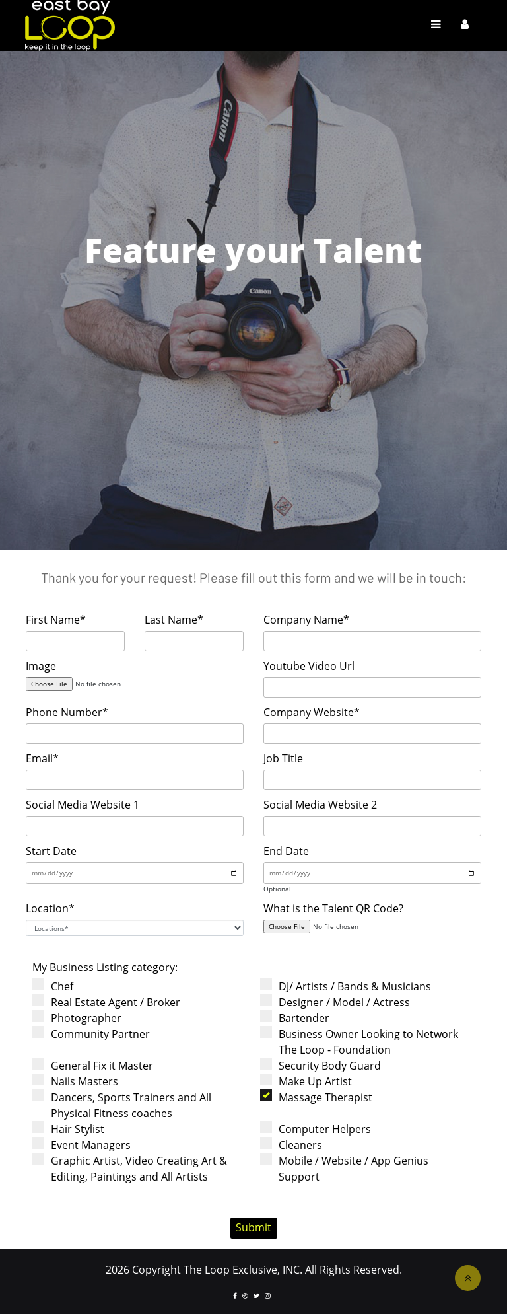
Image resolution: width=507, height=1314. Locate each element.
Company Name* (306, 619)
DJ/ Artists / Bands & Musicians (350, 986)
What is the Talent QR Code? (333, 908)
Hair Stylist (72, 1128)
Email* (42, 758)
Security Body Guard (325, 1065)
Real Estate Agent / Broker (110, 1001)
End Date (286, 851)
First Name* (56, 619)
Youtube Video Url (309, 666)
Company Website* (311, 712)
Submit (253, 1227)
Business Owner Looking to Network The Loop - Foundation (363, 1041)
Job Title (283, 758)
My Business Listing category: (105, 967)
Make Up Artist (310, 1081)
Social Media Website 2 (320, 804)
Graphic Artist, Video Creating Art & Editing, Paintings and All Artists (134, 1168)
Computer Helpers (320, 1128)
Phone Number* (67, 712)
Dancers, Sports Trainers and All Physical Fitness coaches (126, 1104)
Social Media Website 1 (82, 804)
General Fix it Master (97, 1065)
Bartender (299, 1017)
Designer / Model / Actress (339, 1001)
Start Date (51, 851)
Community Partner (95, 1033)
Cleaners (295, 1144)
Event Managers (86, 1144)
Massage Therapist (320, 1097)
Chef (57, 986)
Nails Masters (79, 1081)
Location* (50, 908)
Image (41, 666)
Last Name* (174, 619)
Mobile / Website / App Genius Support (348, 1168)
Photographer (81, 1017)
